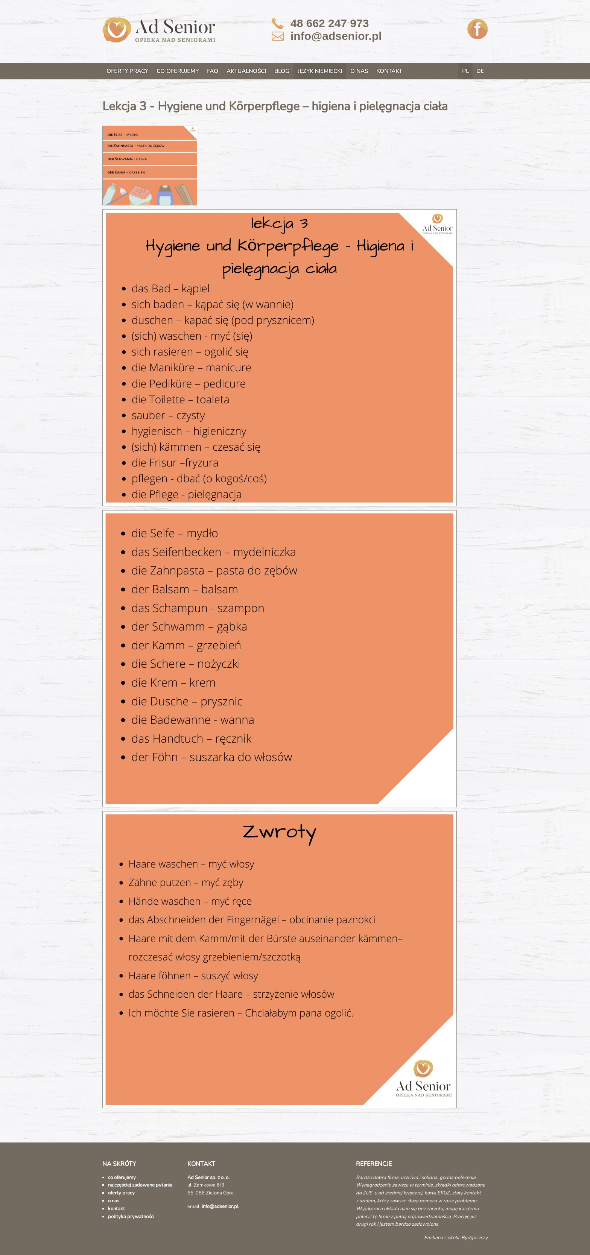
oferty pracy (121, 1193)
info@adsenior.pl (336, 36)
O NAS (359, 71)
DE (480, 71)
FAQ (212, 71)
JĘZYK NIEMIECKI (320, 71)
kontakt (116, 1208)
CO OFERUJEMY (178, 71)
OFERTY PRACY (127, 71)
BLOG (281, 71)
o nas (113, 1200)
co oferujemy (122, 1177)
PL (465, 71)
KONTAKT (389, 71)
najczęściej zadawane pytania (140, 1185)
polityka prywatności (131, 1216)
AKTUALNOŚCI (246, 71)
